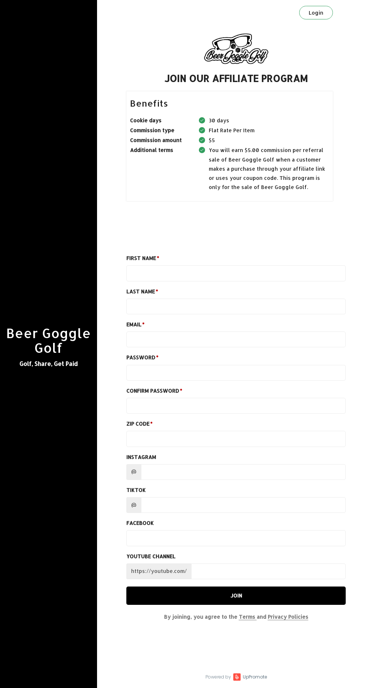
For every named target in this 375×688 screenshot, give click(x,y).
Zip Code (137, 424)
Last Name (140, 291)
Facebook (140, 523)
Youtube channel (150, 556)
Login (316, 13)
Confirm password (152, 391)
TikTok (136, 490)
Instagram (141, 457)
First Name (141, 258)
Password (140, 357)
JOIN (236, 595)
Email (133, 324)
